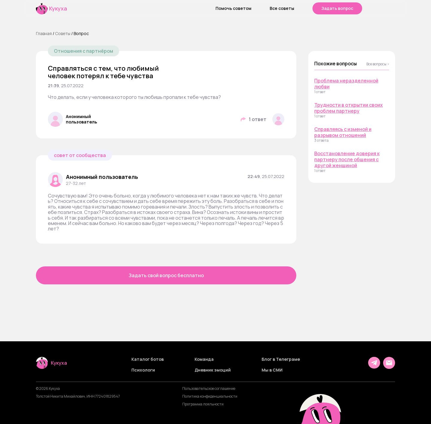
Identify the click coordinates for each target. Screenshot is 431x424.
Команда (204, 359)
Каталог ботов (147, 359)
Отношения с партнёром (83, 51)
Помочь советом (233, 8)
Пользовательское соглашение (208, 388)
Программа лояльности (203, 404)
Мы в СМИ (272, 370)
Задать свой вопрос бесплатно (166, 275)
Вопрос (81, 33)
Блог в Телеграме (281, 359)
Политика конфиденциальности (209, 396)
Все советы (282, 8)
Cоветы (62, 33)
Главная (44, 33)
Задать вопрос (337, 8)
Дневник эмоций (213, 370)
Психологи (143, 370)
